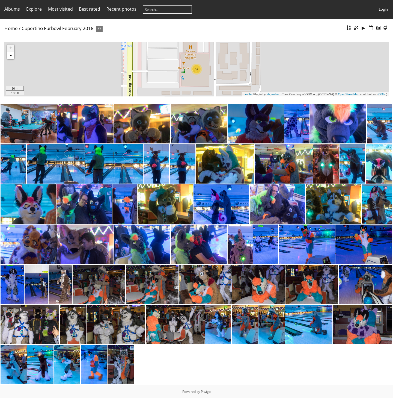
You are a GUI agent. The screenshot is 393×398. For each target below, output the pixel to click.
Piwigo (206, 391)
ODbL (382, 94)
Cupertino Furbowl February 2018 (58, 28)
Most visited (60, 9)
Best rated (89, 9)
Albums (12, 9)
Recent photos (121, 9)
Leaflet (247, 94)
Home (11, 28)
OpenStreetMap (348, 94)
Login (383, 9)
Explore (34, 9)
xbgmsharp (274, 94)
